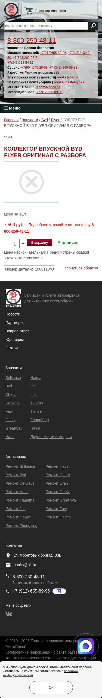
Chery (10, 394)
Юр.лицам (14, 339)
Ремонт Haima (57, 517)
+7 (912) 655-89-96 (31, 591)
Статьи (11, 348)
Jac (33, 386)
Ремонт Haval (57, 466)
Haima (35, 377)
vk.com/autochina (47, 87)
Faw (9, 411)
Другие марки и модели (51, 437)
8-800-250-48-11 (31, 40)
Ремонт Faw (56, 508)
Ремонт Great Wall (61, 500)
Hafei (9, 437)
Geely (10, 420)
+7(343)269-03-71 (26, 58)
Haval (35, 428)
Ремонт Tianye (18, 517)
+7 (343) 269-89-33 (64, 67)
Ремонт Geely (57, 492)
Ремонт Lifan (56, 483)
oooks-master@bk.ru (70, 82)
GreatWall (13, 428)
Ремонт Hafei (17, 492)
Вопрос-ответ (17, 331)
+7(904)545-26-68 (34, 67)
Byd (8, 386)
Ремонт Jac (15, 508)
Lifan (34, 394)
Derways (12, 403)
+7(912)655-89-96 (53, 53)
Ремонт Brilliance (20, 466)
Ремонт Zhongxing (21, 525)
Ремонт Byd (15, 475)
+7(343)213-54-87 (20, 63)
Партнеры (14, 322)
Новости (12, 314)
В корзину (39, 242)
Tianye (36, 411)
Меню (12, 108)
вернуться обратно (81, 268)
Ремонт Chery (57, 475)
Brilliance (13, 377)
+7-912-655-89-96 (49, 92)
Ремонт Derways (19, 483)
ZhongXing (39, 420)
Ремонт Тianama (19, 500)
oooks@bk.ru (67, 77)
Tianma (36, 403)
